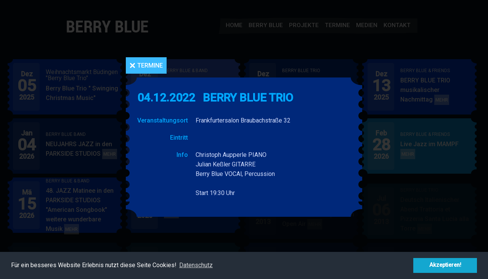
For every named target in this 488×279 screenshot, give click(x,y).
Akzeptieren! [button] (445, 265)
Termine (150, 65)
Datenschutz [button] (196, 265)
